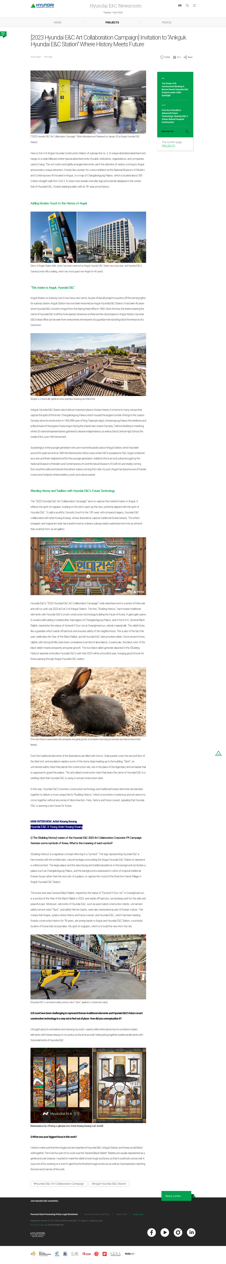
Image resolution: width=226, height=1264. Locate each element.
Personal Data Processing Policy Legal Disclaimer (54, 1215)
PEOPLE (166, 22)
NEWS (57, 22)
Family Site (138, 1215)
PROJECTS (112, 22)
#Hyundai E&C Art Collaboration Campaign (59, 1184)
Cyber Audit (121, 1215)
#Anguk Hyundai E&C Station (109, 1184)
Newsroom (115, 6)
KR (180, 5)
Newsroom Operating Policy (97, 1215)
